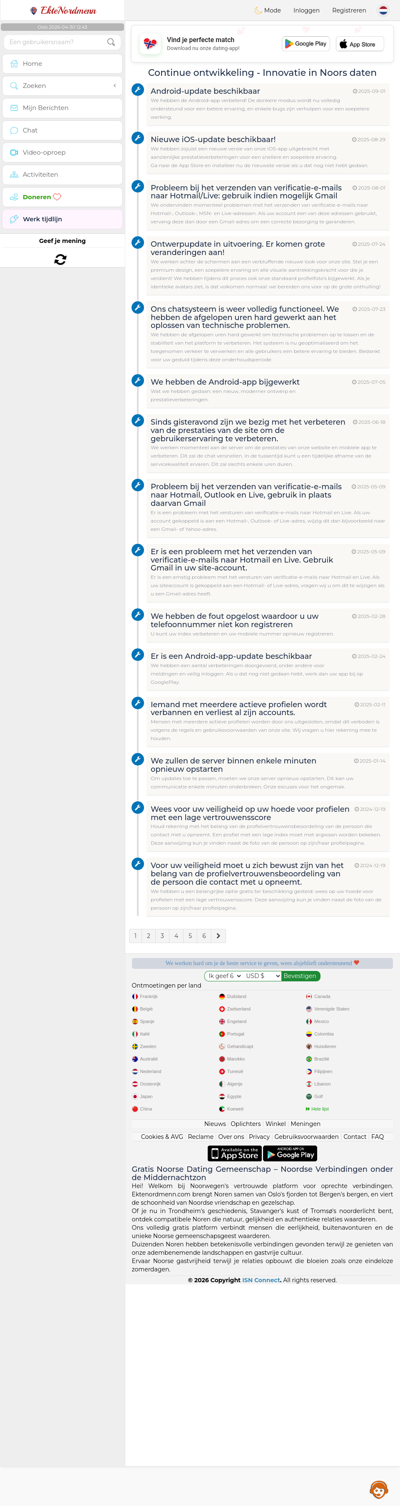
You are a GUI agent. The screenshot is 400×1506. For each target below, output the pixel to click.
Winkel (276, 1345)
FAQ (377, 1358)
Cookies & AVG (162, 1358)
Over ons (231, 1358)
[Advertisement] (262, 44)
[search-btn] (111, 42)
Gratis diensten (192, 992)
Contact (354, 1358)
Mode (267, 10)
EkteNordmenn (63, 10)
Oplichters (246, 1345)
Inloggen (306, 10)
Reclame (201, 1358)
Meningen (305, 1345)
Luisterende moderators (332, 992)
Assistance (379, 1489)
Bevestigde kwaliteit (192, 1039)
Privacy (259, 1358)
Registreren (349, 10)
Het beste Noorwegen (332, 1039)
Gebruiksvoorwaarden (306, 1358)
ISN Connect (261, 1502)
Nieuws (215, 1345)
